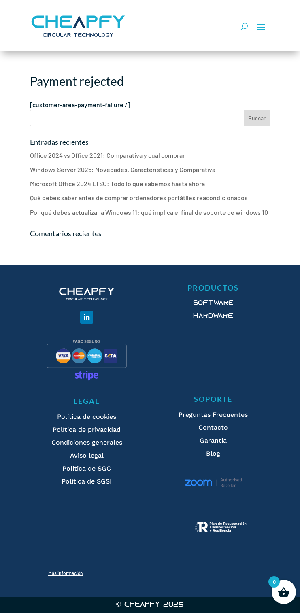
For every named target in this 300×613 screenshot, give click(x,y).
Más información (65, 573)
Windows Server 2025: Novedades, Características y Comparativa (122, 169)
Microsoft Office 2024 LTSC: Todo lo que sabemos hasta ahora (117, 183)
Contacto (213, 427)
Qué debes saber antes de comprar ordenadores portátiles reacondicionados (139, 198)
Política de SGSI (87, 481)
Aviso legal (87, 455)
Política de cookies (86, 416)
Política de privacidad (87, 429)
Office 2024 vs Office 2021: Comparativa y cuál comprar (107, 155)
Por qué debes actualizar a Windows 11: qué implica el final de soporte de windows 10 (149, 212)
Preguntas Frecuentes (213, 414)
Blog (213, 453)
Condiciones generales (86, 442)
